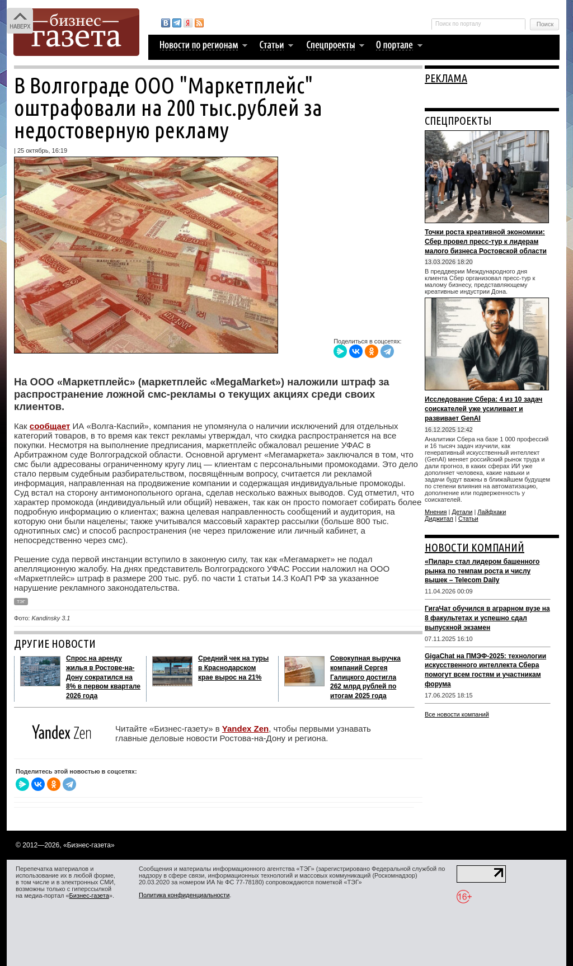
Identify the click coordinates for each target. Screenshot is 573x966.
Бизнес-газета (89, 895)
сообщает (50, 426)
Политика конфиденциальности (184, 895)
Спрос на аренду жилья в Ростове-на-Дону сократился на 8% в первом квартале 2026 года (103, 677)
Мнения (436, 511)
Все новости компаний (457, 714)
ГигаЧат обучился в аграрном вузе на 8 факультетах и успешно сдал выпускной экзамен (487, 618)
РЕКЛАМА (446, 78)
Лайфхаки (491, 511)
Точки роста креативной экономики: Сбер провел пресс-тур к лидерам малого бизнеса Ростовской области (486, 241)
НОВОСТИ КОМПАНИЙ (474, 547)
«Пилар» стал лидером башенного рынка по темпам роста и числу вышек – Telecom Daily (482, 571)
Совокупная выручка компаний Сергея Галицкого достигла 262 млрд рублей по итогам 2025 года (365, 677)
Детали (462, 511)
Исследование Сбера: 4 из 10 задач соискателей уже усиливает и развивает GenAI (483, 408)
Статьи (468, 518)
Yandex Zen (245, 728)
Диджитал (439, 518)
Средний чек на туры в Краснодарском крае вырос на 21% (233, 667)
